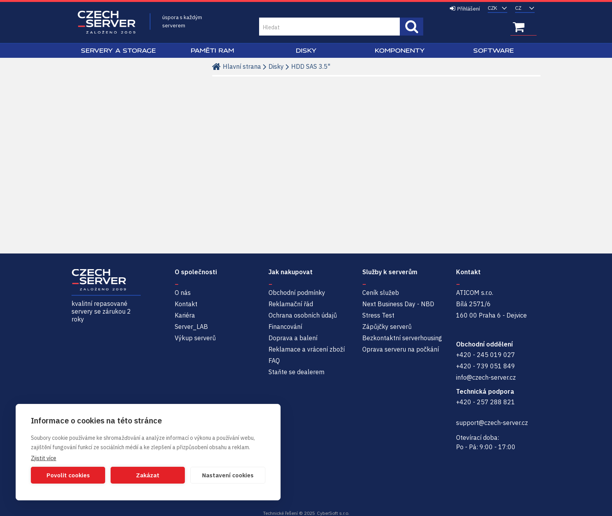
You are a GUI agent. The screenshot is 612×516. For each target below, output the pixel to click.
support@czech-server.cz (492, 423)
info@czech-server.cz (486, 377)
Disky (306, 50)
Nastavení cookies (228, 475)
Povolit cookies (68, 475)
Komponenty (400, 50)
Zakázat (147, 475)
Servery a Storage (118, 50)
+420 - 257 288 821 (485, 402)
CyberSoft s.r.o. (333, 513)
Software (493, 50)
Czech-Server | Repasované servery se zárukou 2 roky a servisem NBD (107, 22)
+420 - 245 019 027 (485, 355)
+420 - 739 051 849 (485, 366)
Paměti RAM (212, 50)
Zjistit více (43, 458)
